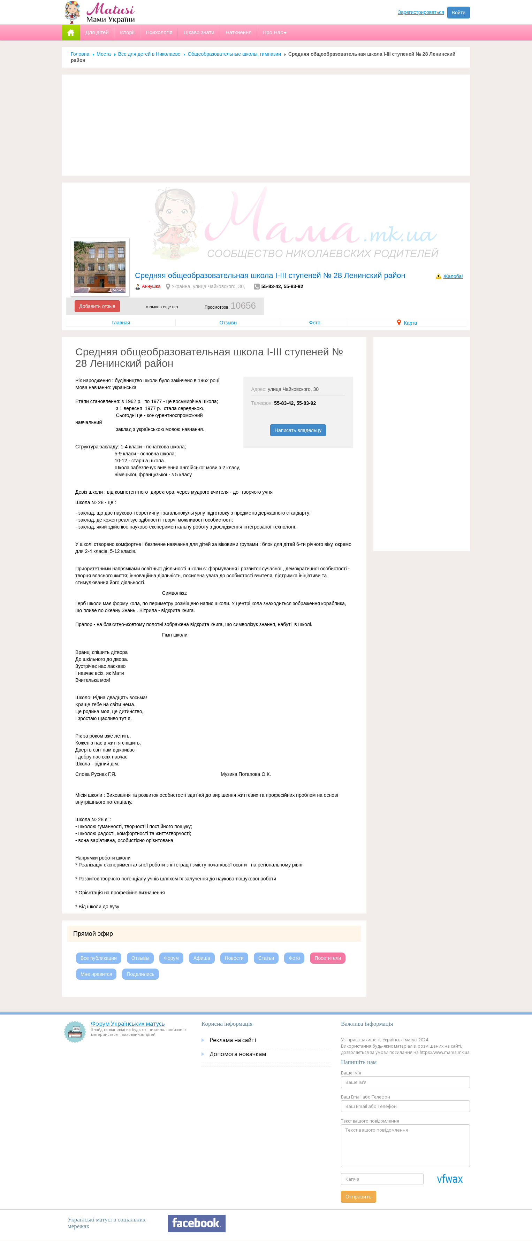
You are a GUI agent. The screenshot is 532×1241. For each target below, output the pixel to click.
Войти (458, 12)
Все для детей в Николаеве (149, 54)
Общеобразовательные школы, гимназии (234, 54)
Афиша (201, 958)
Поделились (140, 974)
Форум (171, 958)
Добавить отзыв (97, 306)
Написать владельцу (298, 430)
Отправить (358, 1196)
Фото (314, 322)
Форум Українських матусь (128, 1023)
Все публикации (99, 958)
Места (104, 54)
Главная (121, 322)
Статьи (266, 958)
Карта (407, 323)
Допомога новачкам (238, 1054)
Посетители (327, 958)
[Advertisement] (266, 125)
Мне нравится (96, 974)
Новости (234, 958)
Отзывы (228, 322)
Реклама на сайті (233, 1040)
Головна (80, 54)
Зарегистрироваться (421, 12)
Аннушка (151, 286)
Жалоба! (453, 276)
